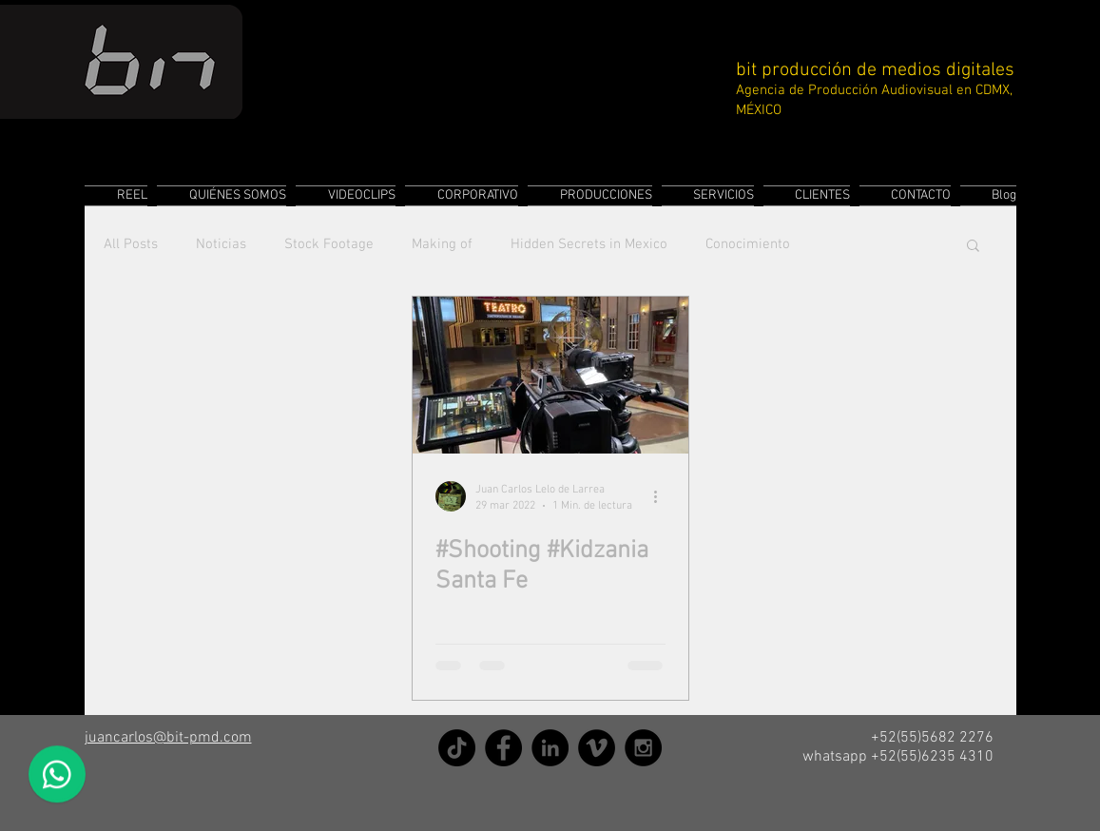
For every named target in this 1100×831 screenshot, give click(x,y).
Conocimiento (747, 244)
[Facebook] (503, 747)
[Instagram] (643, 747)
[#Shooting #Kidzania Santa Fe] (550, 375)
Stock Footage (329, 244)
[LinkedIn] (550, 747)
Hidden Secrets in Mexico (589, 244)
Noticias (221, 244)
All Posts (131, 244)
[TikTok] (456, 747)
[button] (973, 247)
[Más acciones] (662, 496)
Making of (442, 244)
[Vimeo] (596, 747)
